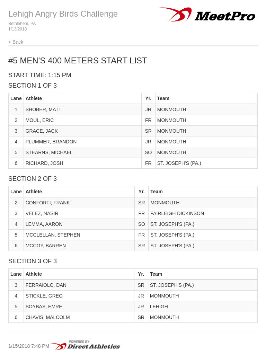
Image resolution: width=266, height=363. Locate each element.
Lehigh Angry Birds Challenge (63, 13)
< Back (15, 42)
